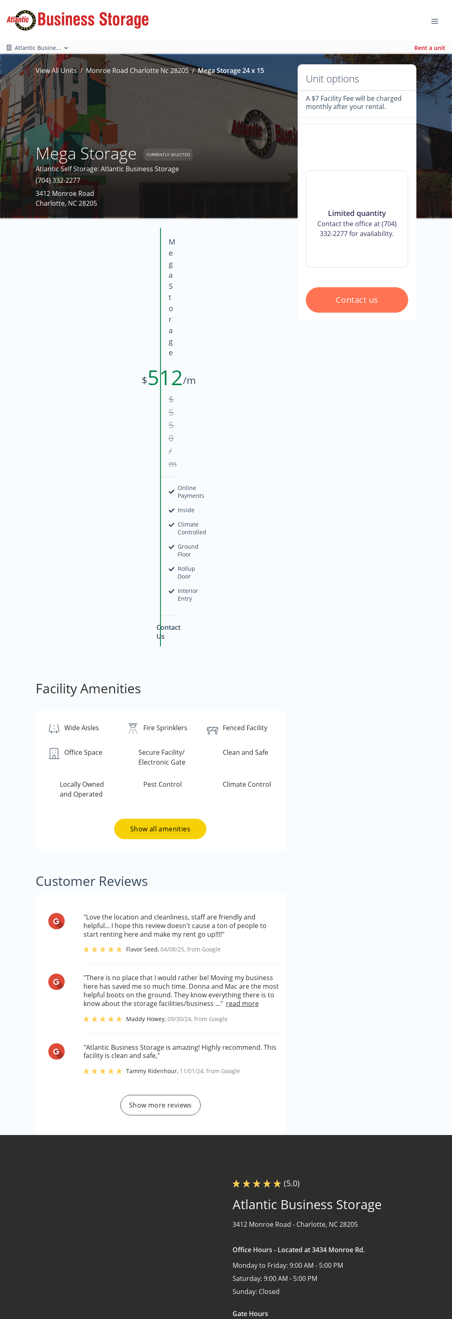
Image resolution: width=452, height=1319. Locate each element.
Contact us (357, 368)
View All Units (56, 70)
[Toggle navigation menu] (438, 20)
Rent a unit (429, 48)
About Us (213, 1263)
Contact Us (216, 1295)
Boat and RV (375, 1247)
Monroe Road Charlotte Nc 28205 (137, 70)
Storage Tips (296, 1305)
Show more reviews (160, 891)
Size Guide (293, 1289)
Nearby (210, 1279)
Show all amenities (160, 615)
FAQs (285, 1273)
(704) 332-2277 (58, 180)
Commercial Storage (387, 1263)
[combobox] (96, 1279)
